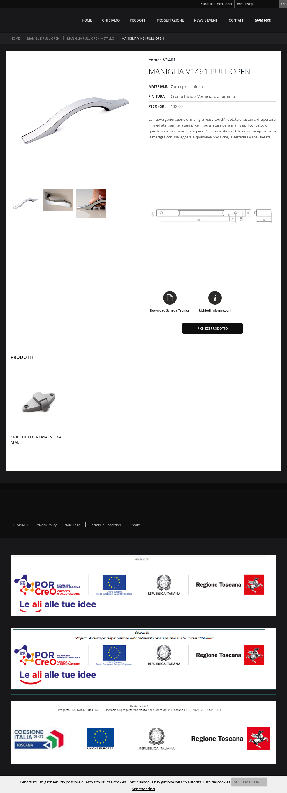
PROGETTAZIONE (170, 20)
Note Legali (73, 525)
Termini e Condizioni (106, 525)
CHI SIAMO (111, 20)
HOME (87, 20)
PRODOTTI (138, 20)
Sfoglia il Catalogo (216, 4)
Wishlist (246, 4)
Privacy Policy (46, 525)
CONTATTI (237, 20)
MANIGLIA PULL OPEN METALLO (90, 38)
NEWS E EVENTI (206, 20)
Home (15, 38)
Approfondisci (143, 788)
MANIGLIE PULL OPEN (43, 38)
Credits (135, 525)
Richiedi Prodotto (212, 328)
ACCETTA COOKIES (249, 781)
